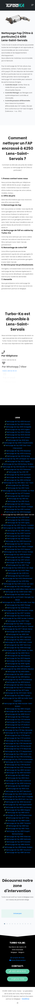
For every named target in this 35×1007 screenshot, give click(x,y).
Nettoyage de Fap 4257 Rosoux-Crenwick (18, 525)
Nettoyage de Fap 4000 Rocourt (18, 421)
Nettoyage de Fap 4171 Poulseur (18, 493)
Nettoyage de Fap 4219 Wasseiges (18, 512)
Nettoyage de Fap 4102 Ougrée (18, 461)
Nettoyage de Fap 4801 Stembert (18, 773)
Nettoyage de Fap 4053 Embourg (18, 453)
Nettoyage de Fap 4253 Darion (18, 520)
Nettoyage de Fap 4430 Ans (18, 573)
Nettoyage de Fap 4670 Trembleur (18, 688)
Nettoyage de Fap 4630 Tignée (18, 664)
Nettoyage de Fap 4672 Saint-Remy (18, 693)
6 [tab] (17, 923)
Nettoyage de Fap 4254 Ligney (18, 523)
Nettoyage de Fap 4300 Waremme (18, 541)
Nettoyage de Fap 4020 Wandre (18, 424)
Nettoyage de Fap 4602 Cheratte (18, 640)
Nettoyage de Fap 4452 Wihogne (18, 586)
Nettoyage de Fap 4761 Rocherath (18, 746)
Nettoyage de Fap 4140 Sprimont (18, 475)
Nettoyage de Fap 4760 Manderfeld (18, 743)
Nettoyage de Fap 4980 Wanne (18, 844)
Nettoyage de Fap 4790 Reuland (18, 765)
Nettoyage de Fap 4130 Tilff (18, 472)
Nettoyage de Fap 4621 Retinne (18, 656)
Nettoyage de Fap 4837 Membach (18, 791)
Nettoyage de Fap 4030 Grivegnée (18, 427)
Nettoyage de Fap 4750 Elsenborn (18, 741)
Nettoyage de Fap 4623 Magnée (18, 658)
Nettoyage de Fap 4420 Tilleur (18, 570)
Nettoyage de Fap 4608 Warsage (18, 648)
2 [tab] (7, 923)
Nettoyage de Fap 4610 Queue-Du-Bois (18, 650)
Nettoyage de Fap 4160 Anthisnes (18, 480)
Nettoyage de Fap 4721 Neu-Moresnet (18, 730)
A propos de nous (17, 958)
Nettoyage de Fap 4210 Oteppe (18, 504)
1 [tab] (4, 923)
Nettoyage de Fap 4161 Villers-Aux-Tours (18, 483)
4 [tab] (12, 923)
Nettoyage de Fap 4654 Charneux (18, 685)
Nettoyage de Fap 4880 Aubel (18, 821)
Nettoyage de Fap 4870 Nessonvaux (18, 815)
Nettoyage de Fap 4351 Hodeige (18, 557)
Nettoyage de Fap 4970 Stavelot (18, 842)
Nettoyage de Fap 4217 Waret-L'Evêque (18, 507)
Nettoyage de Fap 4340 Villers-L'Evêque (18, 547)
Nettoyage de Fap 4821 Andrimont (18, 781)
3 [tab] (9, 923)
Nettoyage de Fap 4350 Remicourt (18, 554)
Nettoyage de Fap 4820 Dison (18, 778)
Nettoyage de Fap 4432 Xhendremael (18, 578)
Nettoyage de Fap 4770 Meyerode (18, 749)
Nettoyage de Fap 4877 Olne (18, 818)
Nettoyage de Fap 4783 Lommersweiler (18, 759)
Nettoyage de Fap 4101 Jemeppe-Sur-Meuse (18, 459)
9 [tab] (25, 923)
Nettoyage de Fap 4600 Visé (18, 634)
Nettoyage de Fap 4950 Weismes (18, 837)
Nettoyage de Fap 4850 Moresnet (18, 802)
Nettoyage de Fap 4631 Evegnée (18, 666)
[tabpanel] (17, 913)
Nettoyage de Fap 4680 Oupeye (18, 695)
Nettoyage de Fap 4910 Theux (18, 828)
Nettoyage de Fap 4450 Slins (18, 581)
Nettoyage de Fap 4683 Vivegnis (18, 709)
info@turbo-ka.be (17, 979)
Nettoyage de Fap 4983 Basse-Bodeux (18, 847)
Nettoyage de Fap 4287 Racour (18, 538)
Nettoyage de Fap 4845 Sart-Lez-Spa (18, 799)
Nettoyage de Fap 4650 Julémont (18, 674)
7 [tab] (20, 923)
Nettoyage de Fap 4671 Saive (18, 690)
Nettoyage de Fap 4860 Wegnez (18, 810)
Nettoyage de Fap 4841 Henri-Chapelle (18, 797)
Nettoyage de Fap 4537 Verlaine (18, 613)
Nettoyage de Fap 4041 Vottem (18, 437)
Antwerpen (17, 913)
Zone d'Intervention (17, 960)
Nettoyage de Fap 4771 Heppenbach (18, 751)
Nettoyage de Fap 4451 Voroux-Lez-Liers (18, 584)
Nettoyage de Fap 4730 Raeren (18, 735)
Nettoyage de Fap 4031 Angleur (18, 429)
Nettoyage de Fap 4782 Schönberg (18, 757)
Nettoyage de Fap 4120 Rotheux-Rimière (18, 464)
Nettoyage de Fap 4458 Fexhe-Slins (18, 592)
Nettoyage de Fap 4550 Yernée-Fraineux (18, 618)
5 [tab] (15, 923)
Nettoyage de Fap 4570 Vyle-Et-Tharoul (18, 626)
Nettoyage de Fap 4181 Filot (18, 499)
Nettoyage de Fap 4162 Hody (18, 485)
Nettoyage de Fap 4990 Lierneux (18, 852)
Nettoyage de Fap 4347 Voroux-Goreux (18, 552)
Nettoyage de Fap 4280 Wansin (18, 536)
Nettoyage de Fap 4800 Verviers (18, 770)
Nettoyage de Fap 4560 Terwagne (18, 624)
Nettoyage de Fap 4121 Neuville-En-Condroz (18, 467)
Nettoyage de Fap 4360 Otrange (18, 563)
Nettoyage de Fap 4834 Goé (18, 789)
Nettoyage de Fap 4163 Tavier (18, 488)
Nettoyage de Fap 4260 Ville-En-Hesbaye (18, 528)
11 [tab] (30, 923)
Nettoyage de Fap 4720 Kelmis (18, 727)
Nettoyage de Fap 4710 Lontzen (18, 722)
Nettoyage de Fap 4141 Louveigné (18, 477)
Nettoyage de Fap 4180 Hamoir (18, 496)
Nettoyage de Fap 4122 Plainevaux (18, 469)
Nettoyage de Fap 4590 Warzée (18, 632)
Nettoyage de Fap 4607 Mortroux (18, 645)
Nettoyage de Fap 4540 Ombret (18, 616)
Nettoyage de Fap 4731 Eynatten (18, 738)
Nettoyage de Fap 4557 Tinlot (18, 621)
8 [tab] (22, 923)
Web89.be (25, 999)
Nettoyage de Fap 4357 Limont (18, 560)
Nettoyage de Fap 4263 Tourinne (18, 533)
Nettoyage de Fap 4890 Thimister (18, 823)
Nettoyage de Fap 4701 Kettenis (18, 719)
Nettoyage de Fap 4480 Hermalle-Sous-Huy (18, 602)
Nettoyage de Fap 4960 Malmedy (18, 839)
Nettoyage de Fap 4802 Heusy (18, 775)
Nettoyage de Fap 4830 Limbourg (18, 783)
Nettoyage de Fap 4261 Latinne (18, 531)
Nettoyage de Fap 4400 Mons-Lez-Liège (18, 568)
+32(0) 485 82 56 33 (17, 971)
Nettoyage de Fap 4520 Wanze (18, 608)
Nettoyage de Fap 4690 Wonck (18, 714)
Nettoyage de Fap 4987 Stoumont (18, 850)
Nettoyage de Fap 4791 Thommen (18, 767)
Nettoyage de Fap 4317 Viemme (18, 544)
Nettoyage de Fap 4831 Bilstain (18, 786)
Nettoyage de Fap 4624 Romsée (18, 661)
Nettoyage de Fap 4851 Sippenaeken (18, 805)
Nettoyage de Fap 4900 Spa (18, 826)
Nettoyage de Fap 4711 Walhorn (18, 725)
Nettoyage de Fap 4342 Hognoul (18, 549)
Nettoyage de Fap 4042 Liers (18, 440)
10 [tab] (28, 923)
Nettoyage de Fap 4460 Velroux (18, 594)
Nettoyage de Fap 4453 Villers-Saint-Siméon (18, 589)
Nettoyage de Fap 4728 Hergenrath (18, 733)
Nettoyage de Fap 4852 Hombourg (18, 807)
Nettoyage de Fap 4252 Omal (18, 517)
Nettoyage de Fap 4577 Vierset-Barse (18, 629)
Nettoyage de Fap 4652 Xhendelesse (18, 680)
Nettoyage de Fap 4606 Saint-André (18, 642)
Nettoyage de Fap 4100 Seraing (18, 456)
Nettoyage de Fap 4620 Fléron (18, 653)
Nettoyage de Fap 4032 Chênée (18, 432)
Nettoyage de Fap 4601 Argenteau (18, 637)
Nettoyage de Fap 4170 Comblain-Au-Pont (18, 491)
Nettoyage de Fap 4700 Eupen (18, 717)
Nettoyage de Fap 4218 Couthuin (18, 509)
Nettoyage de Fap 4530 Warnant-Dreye (18, 610)
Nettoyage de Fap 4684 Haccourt (18, 711)
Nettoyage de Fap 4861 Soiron (18, 813)
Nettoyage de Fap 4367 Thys (18, 565)
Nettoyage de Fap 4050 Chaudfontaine (18, 443)
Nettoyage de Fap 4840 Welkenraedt (18, 794)
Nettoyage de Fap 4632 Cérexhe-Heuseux (18, 669)
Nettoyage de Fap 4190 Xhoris (18, 501)
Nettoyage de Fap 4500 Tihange (18, 605)
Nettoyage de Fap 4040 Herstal (18, 435)
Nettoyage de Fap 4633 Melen (18, 672)
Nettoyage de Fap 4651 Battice (18, 677)
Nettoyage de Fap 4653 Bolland (18, 682)
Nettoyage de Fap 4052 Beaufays (18, 451)
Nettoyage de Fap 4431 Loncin (18, 576)
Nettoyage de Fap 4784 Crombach (18, 762)
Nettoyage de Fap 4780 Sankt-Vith (18, 754)
